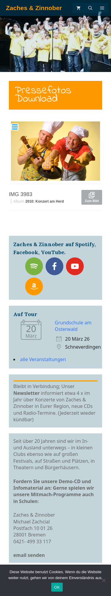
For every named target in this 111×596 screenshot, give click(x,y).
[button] (90, 151)
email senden (29, 555)
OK (57, 587)
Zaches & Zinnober (34, 7)
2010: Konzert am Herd (44, 201)
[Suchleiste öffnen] (90, 8)
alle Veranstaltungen (43, 359)
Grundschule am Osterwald (73, 325)
